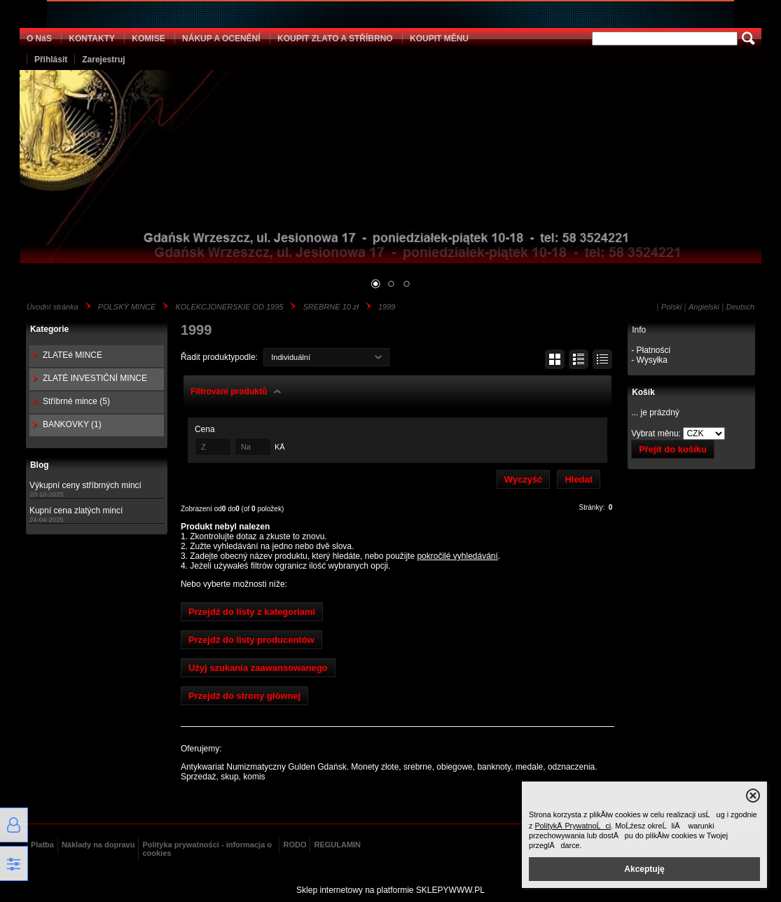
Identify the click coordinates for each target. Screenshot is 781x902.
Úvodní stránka (52, 307)
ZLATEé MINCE (72, 355)
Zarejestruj (103, 59)
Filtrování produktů (229, 391)
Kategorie (49, 329)
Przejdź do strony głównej (244, 696)
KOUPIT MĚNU (439, 38)
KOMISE (148, 38)
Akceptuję (644, 869)
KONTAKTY (92, 38)
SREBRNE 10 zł (330, 307)
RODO (294, 844)
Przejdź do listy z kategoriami (251, 611)
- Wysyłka (649, 360)
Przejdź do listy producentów (251, 639)
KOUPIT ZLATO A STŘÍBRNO (335, 38)
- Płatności (650, 350)
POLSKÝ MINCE (127, 307)
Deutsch (740, 307)
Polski (671, 307)
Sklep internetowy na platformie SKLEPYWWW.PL (390, 890)
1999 (386, 307)
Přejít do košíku (673, 449)
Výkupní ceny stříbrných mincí (85, 485)
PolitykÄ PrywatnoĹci (572, 825)
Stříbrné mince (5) (76, 401)
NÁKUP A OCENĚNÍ (221, 38)
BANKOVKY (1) (72, 424)
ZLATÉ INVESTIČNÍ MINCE (95, 378)
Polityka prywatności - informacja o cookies (207, 848)
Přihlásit (50, 59)
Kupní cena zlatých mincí (76, 510)
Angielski (704, 307)
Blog (39, 465)
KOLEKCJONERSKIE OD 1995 (229, 307)
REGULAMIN (337, 844)
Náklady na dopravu (98, 844)
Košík (643, 392)
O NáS (39, 38)
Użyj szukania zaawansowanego (258, 667)
